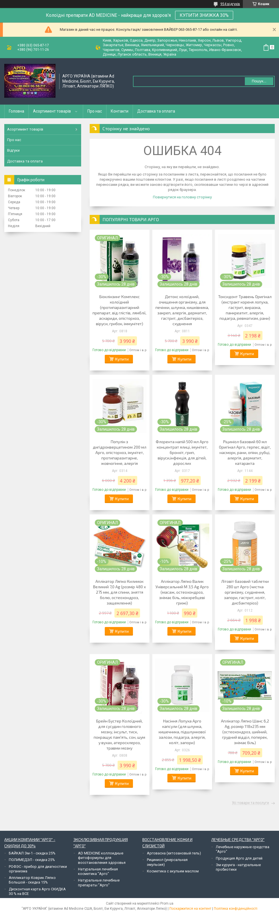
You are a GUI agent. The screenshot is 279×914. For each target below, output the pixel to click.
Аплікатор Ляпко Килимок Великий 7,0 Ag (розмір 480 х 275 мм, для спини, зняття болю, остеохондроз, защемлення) (119, 592)
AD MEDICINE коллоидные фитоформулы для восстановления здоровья (102, 858)
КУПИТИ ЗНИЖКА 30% (204, 15)
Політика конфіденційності (235, 909)
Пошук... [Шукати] (259, 81)
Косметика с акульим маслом (173, 871)
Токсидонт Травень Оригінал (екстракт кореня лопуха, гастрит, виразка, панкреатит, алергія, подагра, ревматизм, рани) (245, 307)
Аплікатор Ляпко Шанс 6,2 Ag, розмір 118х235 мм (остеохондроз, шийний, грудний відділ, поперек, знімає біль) (245, 731)
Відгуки (13, 150)
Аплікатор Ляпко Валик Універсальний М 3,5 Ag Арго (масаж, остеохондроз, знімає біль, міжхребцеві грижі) (182, 592)
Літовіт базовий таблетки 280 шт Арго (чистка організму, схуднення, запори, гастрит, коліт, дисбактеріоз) (245, 592)
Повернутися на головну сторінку (182, 197)
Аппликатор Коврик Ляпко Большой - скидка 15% (32, 880)
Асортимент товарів (52, 111)
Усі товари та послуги (250, 803)
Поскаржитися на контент (190, 909)
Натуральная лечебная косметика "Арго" (98, 871)
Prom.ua (166, 903)
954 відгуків (230, 4)
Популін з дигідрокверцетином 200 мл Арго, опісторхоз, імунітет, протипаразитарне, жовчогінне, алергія (119, 452)
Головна (16, 111)
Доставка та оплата (156, 111)
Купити (122, 359)
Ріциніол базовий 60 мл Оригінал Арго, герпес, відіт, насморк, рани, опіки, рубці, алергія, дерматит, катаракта (245, 452)
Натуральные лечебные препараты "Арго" (99, 882)
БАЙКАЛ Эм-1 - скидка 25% (32, 853)
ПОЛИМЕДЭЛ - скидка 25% (32, 860)
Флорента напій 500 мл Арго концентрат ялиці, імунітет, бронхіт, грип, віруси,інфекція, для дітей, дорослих (182, 452)
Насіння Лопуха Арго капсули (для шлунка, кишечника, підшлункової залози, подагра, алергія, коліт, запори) (182, 731)
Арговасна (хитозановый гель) (174, 853)
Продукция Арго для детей (239, 858)
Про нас (94, 111)
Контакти (119, 111)
